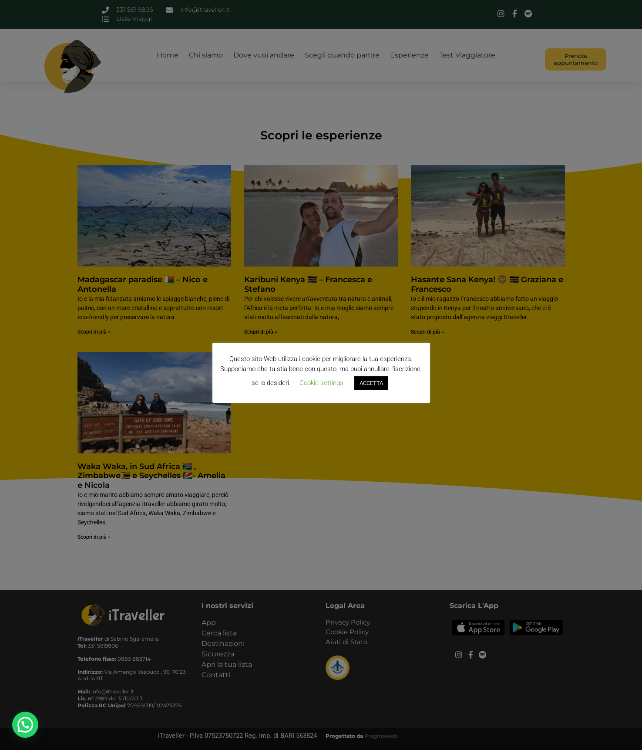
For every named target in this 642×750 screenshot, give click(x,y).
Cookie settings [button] (321, 383)
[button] (25, 725)
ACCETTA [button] (371, 383)
